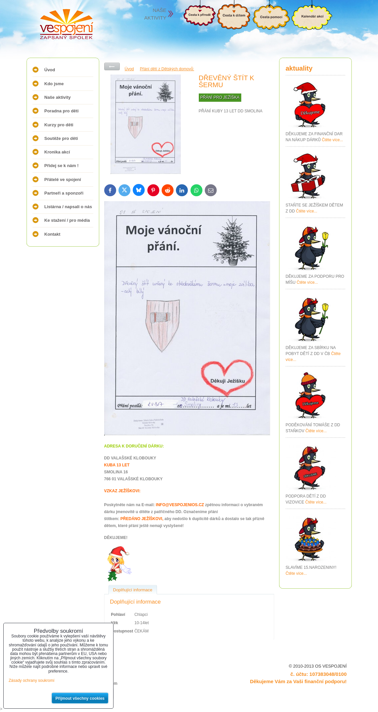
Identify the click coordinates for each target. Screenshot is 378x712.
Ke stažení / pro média (67, 220)
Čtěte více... (332, 140)
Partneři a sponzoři (64, 193)
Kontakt (52, 234)
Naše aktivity (57, 97)
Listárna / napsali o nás (68, 206)
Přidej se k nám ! (61, 165)
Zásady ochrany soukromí (31, 680)
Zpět (112, 66)
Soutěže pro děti (61, 138)
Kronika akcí (57, 151)
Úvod (49, 69)
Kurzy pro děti (58, 124)
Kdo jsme (54, 83)
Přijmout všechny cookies (80, 698)
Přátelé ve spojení (62, 179)
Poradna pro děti (61, 110)
